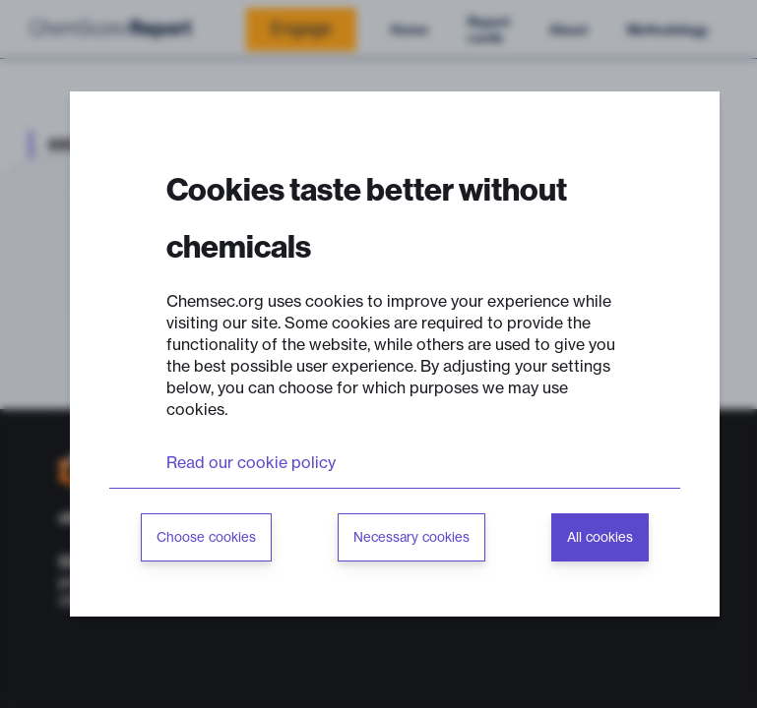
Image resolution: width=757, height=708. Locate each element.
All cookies (600, 537)
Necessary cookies (411, 537)
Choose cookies (206, 537)
